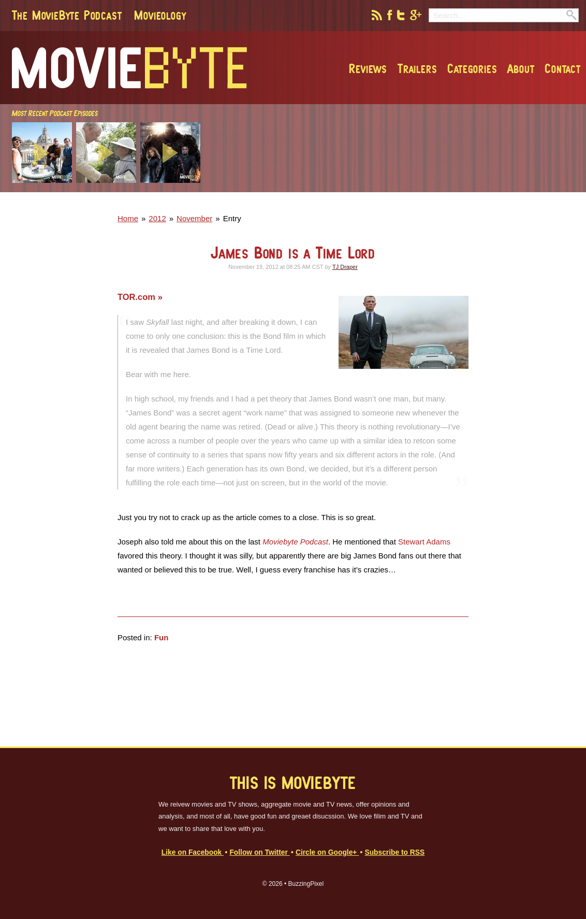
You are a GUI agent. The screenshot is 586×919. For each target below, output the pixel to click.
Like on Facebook (193, 852)
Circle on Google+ (327, 852)
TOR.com (138, 296)
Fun (161, 637)
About (520, 68)
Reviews (368, 68)
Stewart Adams (424, 541)
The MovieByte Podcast (67, 15)
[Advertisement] (431, 202)
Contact (563, 68)
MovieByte (129, 68)
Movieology (160, 15)
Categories (472, 68)
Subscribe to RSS (394, 852)
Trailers (417, 68)
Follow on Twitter (259, 852)
